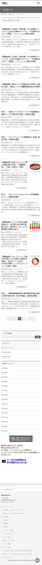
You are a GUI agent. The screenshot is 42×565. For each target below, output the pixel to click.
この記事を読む (34, 50)
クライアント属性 (8, 530)
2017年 (6, 404)
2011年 (6, 431)
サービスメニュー (8, 506)
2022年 (6, 381)
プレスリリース (17, 37)
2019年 (6, 395)
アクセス (5, 527)
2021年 (6, 386)
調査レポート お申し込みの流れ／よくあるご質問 (17, 554)
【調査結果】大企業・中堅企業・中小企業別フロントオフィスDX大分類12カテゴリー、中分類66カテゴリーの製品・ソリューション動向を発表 (20, 59)
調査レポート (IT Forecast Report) (13, 513)
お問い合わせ (7, 557)
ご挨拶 (5, 520)
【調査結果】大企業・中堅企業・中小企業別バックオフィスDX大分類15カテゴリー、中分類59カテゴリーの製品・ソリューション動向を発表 (20, 31)
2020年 (6, 390)
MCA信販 (33, 452)
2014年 (6, 417)
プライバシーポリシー (9, 486)
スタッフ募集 (7, 544)
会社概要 (5, 517)
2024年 (6, 372)
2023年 (6, 377)
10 (30, 319)
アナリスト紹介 (7, 533)
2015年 (6, 413)
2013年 (6, 422)
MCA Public (7, 356)
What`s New (7, 352)
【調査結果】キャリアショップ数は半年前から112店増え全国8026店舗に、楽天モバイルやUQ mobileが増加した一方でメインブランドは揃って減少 (14, 261)
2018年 (6, 399)
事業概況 (5, 523)
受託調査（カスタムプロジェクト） (13, 510)
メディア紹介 (7, 537)
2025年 (6, 368)
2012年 (6, 426)
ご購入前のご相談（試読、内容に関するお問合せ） (18, 550)
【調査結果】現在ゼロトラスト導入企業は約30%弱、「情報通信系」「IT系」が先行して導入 (14, 164)
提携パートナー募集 (9, 540)
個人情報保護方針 (8, 489)
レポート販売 (7, 547)
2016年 (6, 408)
